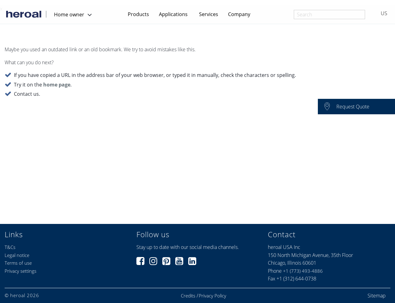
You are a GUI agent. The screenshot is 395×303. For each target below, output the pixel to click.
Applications (173, 14)
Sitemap (377, 295)
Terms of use (18, 263)
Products (138, 14)
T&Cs (10, 247)
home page (56, 85)
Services (208, 14)
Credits (188, 295)
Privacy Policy (212, 295)
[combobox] (329, 14)
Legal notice (17, 255)
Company (239, 14)
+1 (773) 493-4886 (303, 271)
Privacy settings (20, 271)
